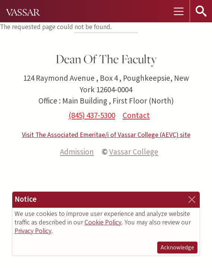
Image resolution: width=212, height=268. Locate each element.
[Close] (191, 199)
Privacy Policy (33, 231)
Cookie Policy (103, 222)
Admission (77, 151)
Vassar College (133, 151)
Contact (136, 115)
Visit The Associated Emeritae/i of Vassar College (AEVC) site (106, 135)
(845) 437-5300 (92, 115)
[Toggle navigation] (178, 11)
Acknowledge (177, 247)
